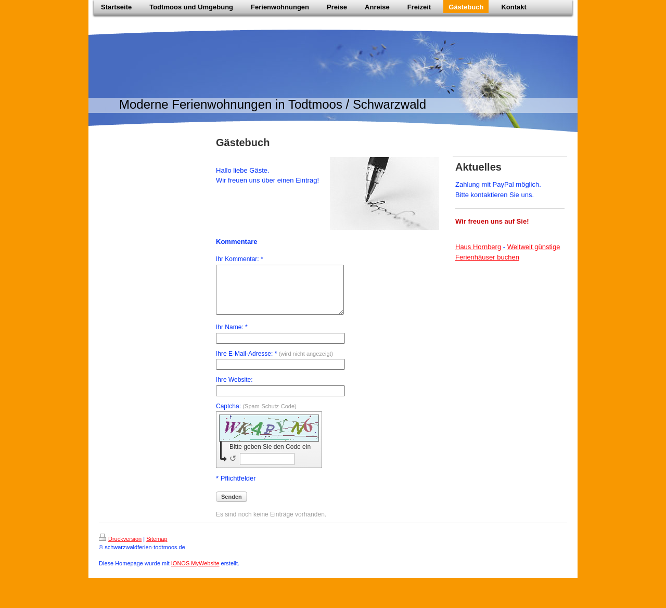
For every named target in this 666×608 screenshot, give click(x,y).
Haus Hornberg (478, 247)
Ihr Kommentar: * (239, 259)
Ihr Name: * (232, 336)
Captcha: (256, 415)
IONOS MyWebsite (195, 573)
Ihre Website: (234, 389)
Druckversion (120, 548)
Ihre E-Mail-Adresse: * (274, 363)
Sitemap (156, 548)
